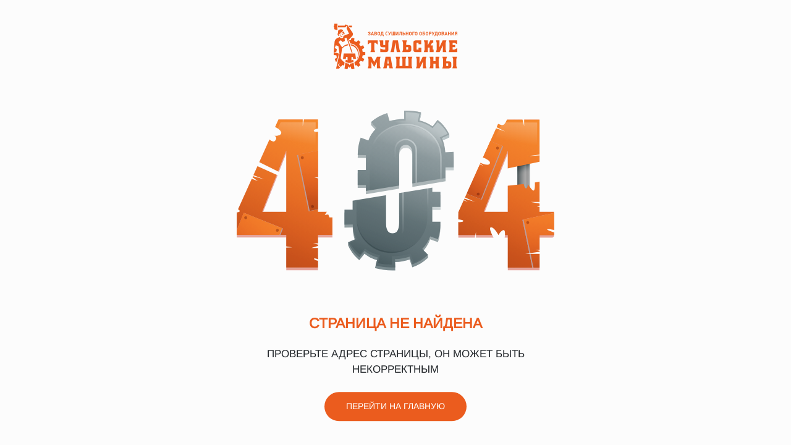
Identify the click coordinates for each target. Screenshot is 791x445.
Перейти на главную (395, 407)
